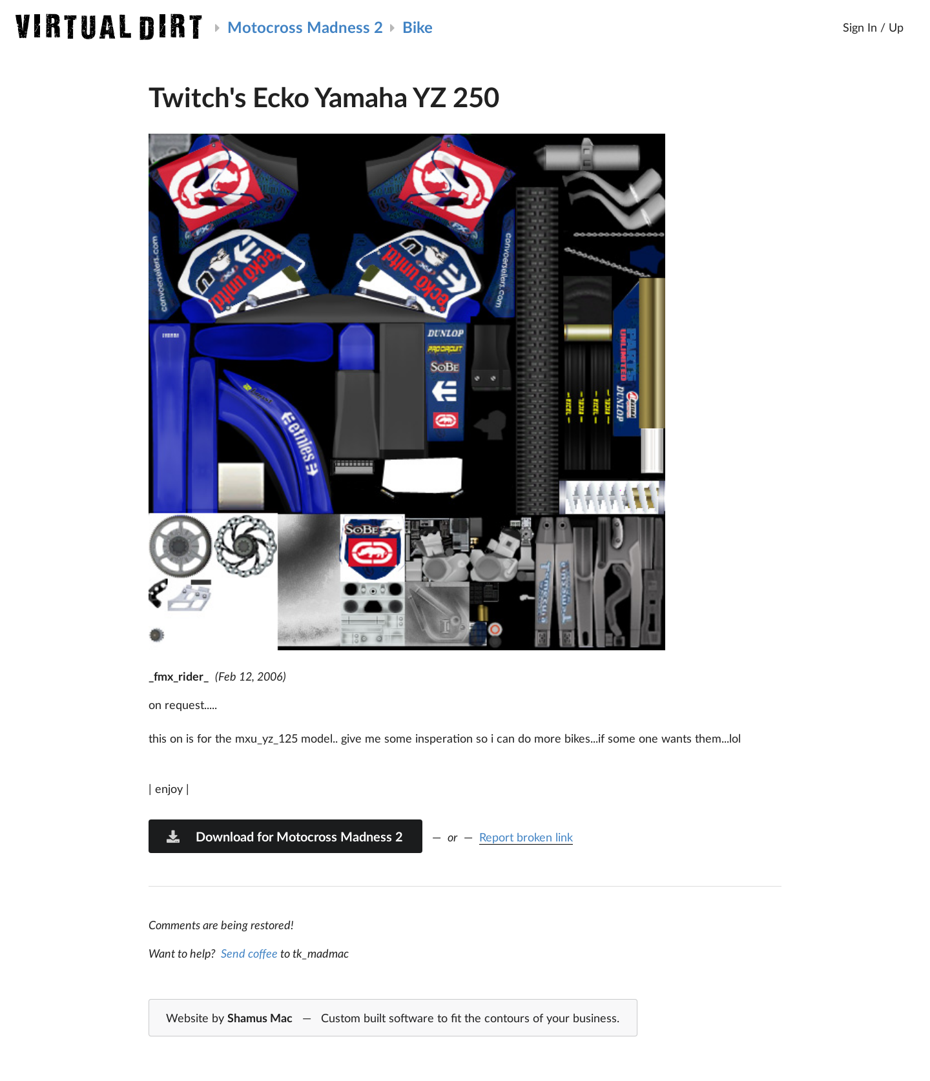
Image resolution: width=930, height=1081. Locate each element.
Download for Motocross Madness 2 (284, 836)
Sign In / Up (873, 27)
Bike (417, 26)
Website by (392, 1018)
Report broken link (526, 837)
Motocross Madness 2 (305, 26)
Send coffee (249, 953)
